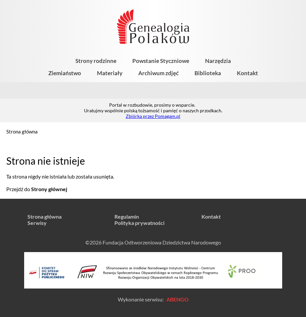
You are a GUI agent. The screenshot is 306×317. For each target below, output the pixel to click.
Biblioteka (208, 73)
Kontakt (247, 73)
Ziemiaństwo (64, 73)
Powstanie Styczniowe (160, 60)
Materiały (109, 73)
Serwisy (37, 223)
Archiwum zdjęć (158, 73)
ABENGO (177, 299)
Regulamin (126, 216)
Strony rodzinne (95, 60)
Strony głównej (49, 189)
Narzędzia (218, 60)
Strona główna (22, 131)
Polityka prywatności (139, 223)
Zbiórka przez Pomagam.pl (153, 116)
